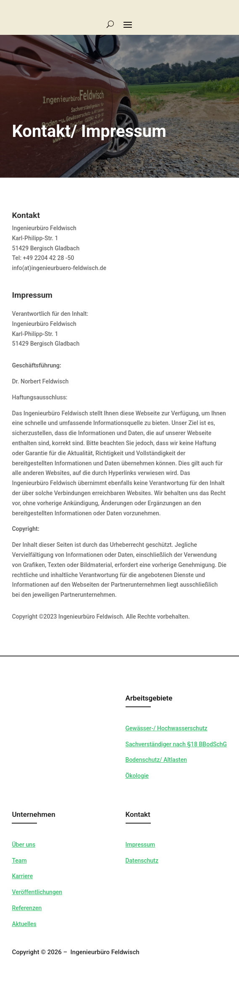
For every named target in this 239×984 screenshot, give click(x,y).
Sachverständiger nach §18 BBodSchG (176, 744)
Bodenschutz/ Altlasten (156, 759)
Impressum (140, 844)
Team (19, 860)
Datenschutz (142, 860)
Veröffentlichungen (37, 892)
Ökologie (137, 775)
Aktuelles (24, 924)
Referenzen (27, 908)
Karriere (22, 876)
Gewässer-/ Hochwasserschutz (166, 728)
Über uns (23, 844)
